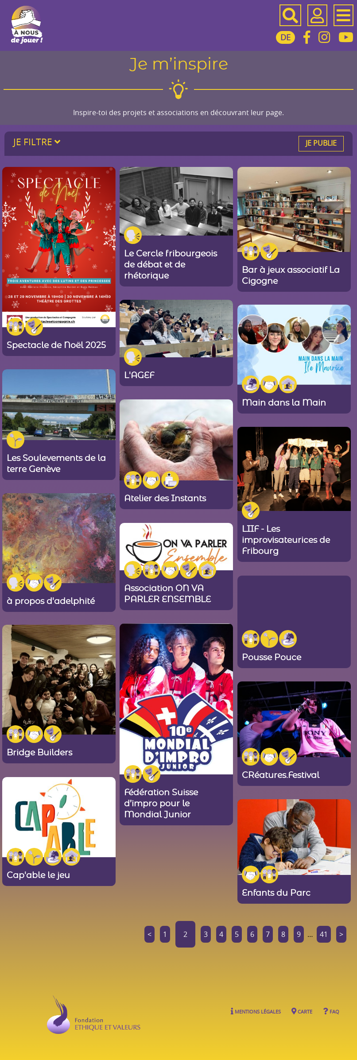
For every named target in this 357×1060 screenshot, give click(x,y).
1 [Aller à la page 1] (165, 934)
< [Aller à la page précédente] (149, 934)
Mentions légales (256, 1011)
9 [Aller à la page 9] (299, 934)
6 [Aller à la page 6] (252, 934)
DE (285, 37)
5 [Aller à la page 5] (237, 934)
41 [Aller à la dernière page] (324, 934)
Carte (301, 1011)
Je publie (321, 143)
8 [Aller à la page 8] (283, 934)
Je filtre (36, 141)
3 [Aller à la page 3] (206, 934)
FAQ (331, 1011)
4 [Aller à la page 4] (221, 934)
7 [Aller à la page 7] (268, 934)
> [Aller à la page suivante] (341, 934)
